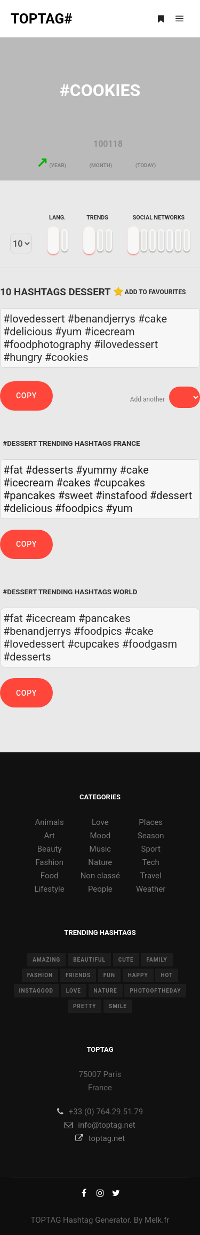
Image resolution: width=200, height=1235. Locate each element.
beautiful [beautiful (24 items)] (89, 960)
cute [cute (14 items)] (126, 960)
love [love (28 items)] (73, 991)
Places (151, 822)
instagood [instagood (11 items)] (36, 991)
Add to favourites (155, 292)
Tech (150, 862)
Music (100, 849)
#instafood (121, 495)
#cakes (73, 482)
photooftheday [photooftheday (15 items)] (155, 991)
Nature (100, 862)
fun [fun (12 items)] (109, 975)
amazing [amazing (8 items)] (46, 960)
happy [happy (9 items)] (138, 975)
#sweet (75, 495)
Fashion (49, 862)
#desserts (50, 469)
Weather (150, 889)
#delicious (27, 508)
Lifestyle (50, 889)
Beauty (49, 849)
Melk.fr (157, 1220)
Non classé (100, 875)
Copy (26, 395)
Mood (100, 835)
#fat (13, 469)
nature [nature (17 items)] (105, 991)
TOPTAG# (42, 19)
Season (151, 835)
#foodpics (79, 508)
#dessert (171, 495)
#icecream (28, 482)
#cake (134, 469)
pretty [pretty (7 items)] (84, 1006)
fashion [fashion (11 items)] (40, 975)
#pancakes (29, 495)
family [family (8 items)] (156, 960)
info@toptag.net (100, 1125)
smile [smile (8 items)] (118, 1006)
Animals (49, 822)
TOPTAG (46, 1220)
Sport (151, 849)
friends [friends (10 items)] (78, 975)
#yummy (96, 469)
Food (50, 875)
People (100, 889)
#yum (119, 508)
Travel (151, 875)
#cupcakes (119, 482)
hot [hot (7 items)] (167, 975)
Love (100, 822)
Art (49, 835)
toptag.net (100, 1138)
